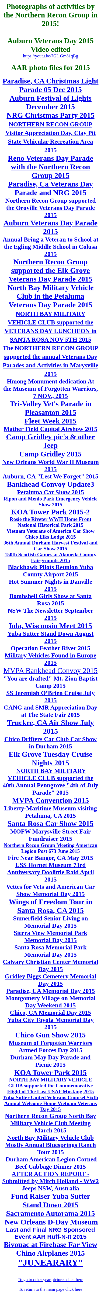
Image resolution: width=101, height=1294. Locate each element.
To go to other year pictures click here (50, 1279)
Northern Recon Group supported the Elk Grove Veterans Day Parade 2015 (50, 270)
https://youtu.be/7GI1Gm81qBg (50, 56)
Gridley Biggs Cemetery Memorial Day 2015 (50, 980)
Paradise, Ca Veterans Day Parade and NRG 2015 (50, 188)
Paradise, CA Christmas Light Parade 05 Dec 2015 (50, 85)
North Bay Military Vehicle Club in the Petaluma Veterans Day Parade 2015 (51, 296)
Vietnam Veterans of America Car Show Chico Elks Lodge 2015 (50, 534)
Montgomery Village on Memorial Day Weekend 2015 (50, 1002)
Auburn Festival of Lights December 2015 (50, 102)
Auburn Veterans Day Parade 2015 (50, 227)
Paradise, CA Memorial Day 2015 (50, 990)
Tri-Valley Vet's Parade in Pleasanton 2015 (50, 408)
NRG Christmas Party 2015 (50, 115)
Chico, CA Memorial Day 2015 (50, 1012)
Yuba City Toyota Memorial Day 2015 (50, 1023)
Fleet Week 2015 (50, 421)
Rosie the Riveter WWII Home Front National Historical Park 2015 (50, 522)
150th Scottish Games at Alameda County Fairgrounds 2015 (50, 557)
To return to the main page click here (50, 1289)
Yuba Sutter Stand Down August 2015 (51, 637)
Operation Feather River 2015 (50, 648)
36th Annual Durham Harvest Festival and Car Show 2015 (50, 545)
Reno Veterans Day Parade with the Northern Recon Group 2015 (50, 167)
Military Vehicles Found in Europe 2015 (50, 659)
